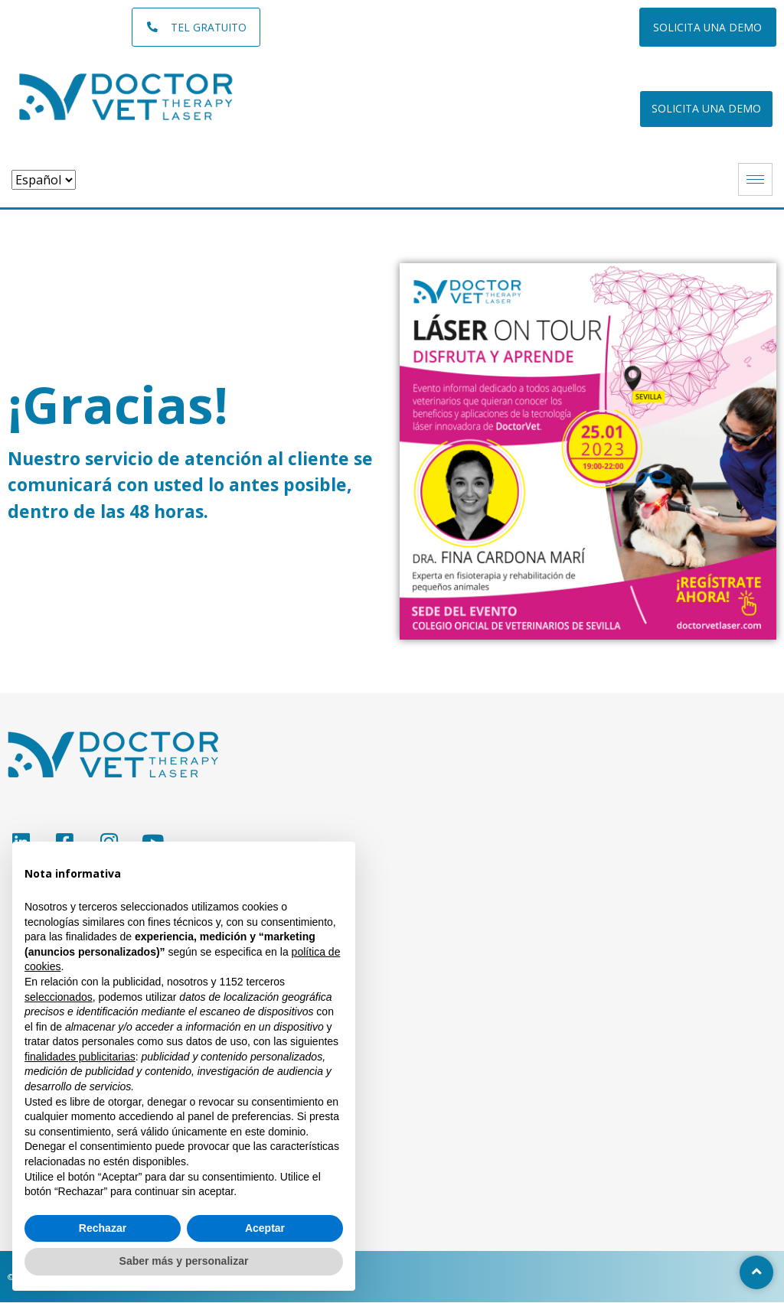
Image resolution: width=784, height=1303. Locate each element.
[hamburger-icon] (755, 180)
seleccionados (58, 997)
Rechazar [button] (102, 1228)
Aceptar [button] (265, 1228)
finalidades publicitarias (80, 1057)
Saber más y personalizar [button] (184, 1261)
